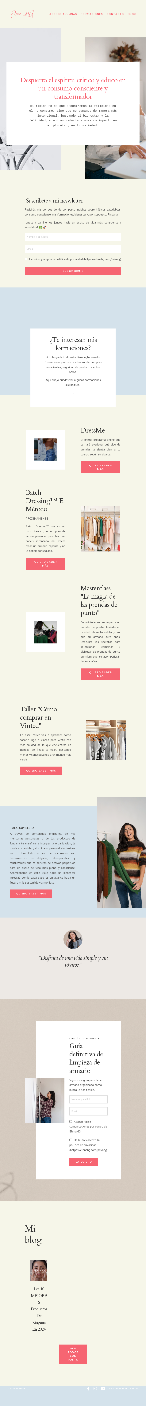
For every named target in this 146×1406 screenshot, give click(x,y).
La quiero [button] (88, 1174)
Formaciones (92, 14)
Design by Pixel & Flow (123, 1403)
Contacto (115, 14)
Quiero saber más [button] (100, 471)
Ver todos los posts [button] (73, 1369)
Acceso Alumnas (63, 14)
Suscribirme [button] (73, 273)
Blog (132, 14)
